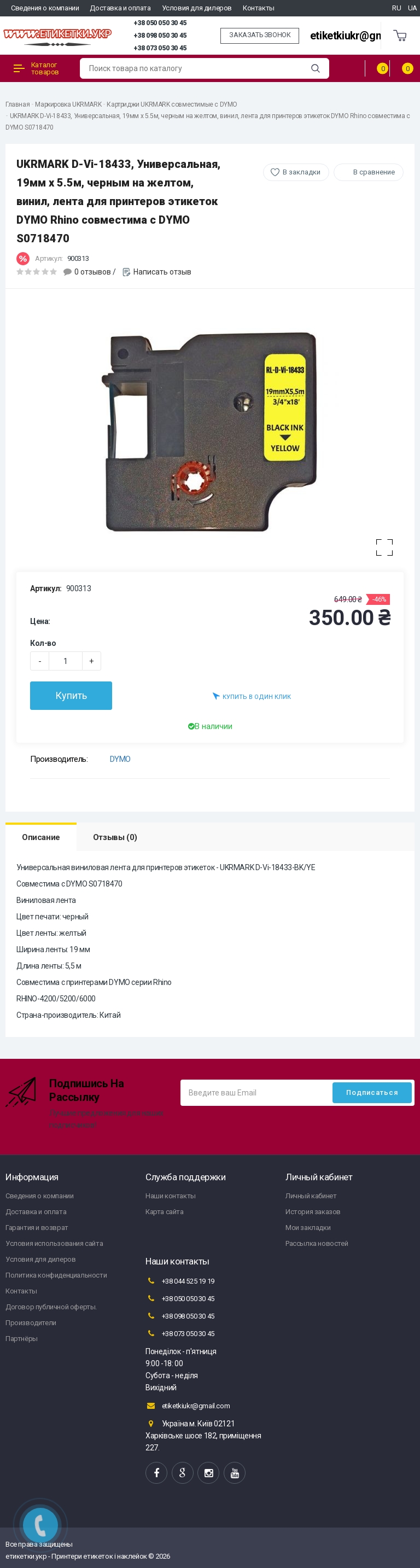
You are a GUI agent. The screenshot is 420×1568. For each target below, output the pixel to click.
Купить (71, 695)
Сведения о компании (45, 8)
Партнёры (21, 1338)
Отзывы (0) (115, 837)
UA (412, 8)
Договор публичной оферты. (51, 1307)
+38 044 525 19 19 (179, 1280)
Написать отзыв (162, 271)
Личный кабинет (310, 1196)
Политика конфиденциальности (56, 1275)
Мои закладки (307, 1227)
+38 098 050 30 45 (159, 35)
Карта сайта (164, 1212)
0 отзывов (92, 271)
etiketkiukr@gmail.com (364, 36)
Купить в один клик (252, 696)
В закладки (301, 172)
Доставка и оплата (120, 8)
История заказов (313, 1212)
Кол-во (43, 643)
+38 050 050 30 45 (159, 23)
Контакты (259, 8)
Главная (17, 104)
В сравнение (374, 172)
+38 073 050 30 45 (159, 48)
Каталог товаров (36, 68)
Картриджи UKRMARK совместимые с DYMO (172, 104)
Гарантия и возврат (36, 1227)
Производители (30, 1323)
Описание (41, 837)
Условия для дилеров (197, 8)
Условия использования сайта (54, 1243)
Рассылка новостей (316, 1243)
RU (396, 8)
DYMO (120, 759)
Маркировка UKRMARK (68, 104)
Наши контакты (170, 1196)
